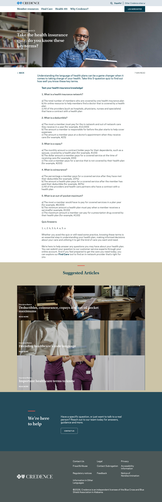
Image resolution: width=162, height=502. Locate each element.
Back (20, 72)
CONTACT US (69, 431)
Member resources (28, 9)
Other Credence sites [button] (135, 3)
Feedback (102, 473)
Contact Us (78, 461)
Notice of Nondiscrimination (130, 474)
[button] (111, 3)
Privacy (125, 461)
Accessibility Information (127, 467)
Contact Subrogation (107, 465)
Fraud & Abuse (80, 465)
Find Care (47, 9)
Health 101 (61, 9)
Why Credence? (79, 9)
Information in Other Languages (83, 481)
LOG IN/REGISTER (135, 9)
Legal (99, 461)
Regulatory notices (82, 473)
